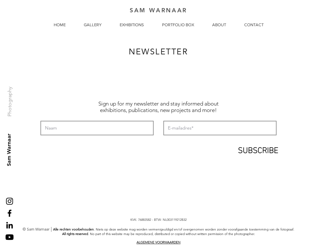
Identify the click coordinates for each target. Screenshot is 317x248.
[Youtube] (9, 237)
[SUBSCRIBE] (258, 148)
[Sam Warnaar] (9, 150)
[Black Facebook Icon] (9, 213)
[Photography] (9, 101)
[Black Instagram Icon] (9, 201)
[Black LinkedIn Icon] (9, 225)
